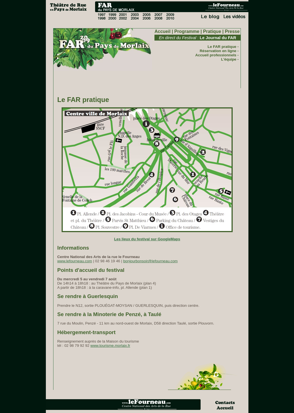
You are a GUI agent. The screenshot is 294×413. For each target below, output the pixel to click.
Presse (232, 31)
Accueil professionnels (215, 55)
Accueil (162, 31)
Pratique (212, 31)
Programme (186, 31)
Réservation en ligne (218, 51)
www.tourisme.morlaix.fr (110, 345)
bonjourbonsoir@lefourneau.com (150, 261)
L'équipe (228, 59)
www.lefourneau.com (74, 261)
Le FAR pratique (222, 47)
